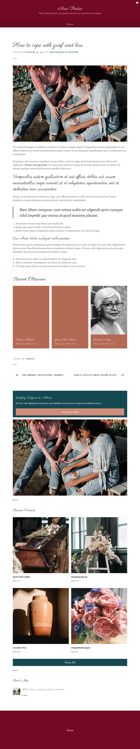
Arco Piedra (70, 9)
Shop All (70, 662)
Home (70, 24)
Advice (30, 359)
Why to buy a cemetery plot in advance (43, 689)
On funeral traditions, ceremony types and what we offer (45, 375)
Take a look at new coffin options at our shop (100, 375)
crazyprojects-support (64, 52)
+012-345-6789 (70, 412)
